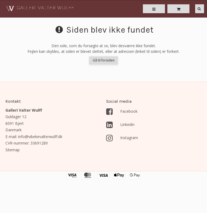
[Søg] (195, 8)
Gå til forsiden (104, 60)
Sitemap (12, 149)
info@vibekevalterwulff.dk (40, 136)
